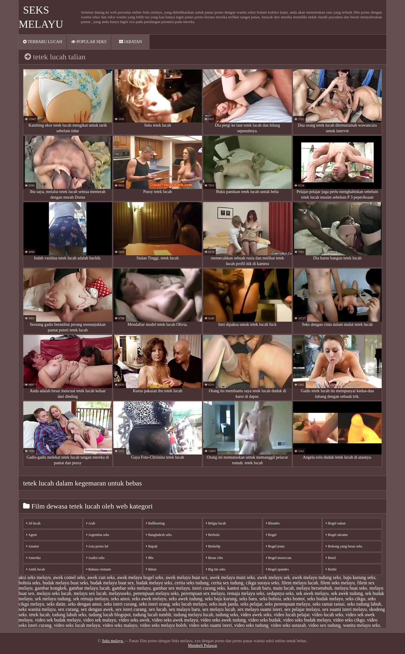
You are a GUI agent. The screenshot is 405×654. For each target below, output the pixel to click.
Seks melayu (113, 641)
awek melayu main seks (232, 577)
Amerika (33, 558)
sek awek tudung (347, 593)
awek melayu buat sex (187, 577)
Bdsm (151, 569)
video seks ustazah (288, 625)
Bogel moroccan (278, 558)
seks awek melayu (149, 598)
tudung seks (227, 614)
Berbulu (213, 535)
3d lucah (33, 523)
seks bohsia (270, 598)
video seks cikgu (349, 619)
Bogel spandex (277, 569)
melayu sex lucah (90, 593)
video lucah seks (327, 614)
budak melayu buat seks (65, 582)
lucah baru (261, 588)
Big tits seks (216, 569)
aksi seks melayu (35, 577)
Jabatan (130, 42)
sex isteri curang (130, 609)
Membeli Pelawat (202, 645)
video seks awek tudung (223, 619)
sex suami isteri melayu (344, 609)
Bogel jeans (275, 546)
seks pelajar (251, 603)
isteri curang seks (208, 588)
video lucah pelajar (292, 614)
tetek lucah (39, 614)
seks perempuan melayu (287, 603)
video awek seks (255, 614)
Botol (331, 558)
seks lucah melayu (189, 603)
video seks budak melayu (307, 619)
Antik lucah (35, 569)
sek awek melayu (312, 593)
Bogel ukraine (337, 535)
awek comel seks (69, 577)
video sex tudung (324, 625)
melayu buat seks (351, 588)
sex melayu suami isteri (259, 609)
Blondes (273, 523)
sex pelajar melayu (302, 609)
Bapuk (151, 546)
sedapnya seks (280, 593)
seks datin (56, 603)
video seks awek (134, 619)
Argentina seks (97, 535)
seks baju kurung (221, 598)
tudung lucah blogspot (110, 614)
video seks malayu (120, 625)
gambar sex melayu (171, 588)
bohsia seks (29, 582)
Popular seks (88, 42)
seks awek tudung (186, 598)
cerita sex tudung (227, 582)
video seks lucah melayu (77, 625)
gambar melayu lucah (89, 588)
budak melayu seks (154, 582)
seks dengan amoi (84, 603)
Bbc (150, 558)
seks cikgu (355, 598)
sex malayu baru (184, 609)
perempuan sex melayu (203, 593)
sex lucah (157, 609)
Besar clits (214, 558)
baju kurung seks (359, 577)
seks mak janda (223, 603)
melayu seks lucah (54, 593)
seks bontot (293, 598)
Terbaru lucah (42, 42)
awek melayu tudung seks (316, 577)
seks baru (248, 598)
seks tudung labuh (364, 603)
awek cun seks (101, 577)
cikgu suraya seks (262, 582)
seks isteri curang (120, 603)
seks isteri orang (154, 603)
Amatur (32, 546)
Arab (90, 523)
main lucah (283, 588)
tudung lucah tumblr (152, 614)
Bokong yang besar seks (344, 546)
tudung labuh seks (69, 614)
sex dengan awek (97, 609)
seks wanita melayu (37, 609)
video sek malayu (99, 619)
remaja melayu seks (245, 593)
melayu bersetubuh (314, 588)
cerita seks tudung (191, 582)
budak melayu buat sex (112, 582)
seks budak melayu (325, 598)
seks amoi (120, 598)
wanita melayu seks (361, 625)
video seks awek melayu (175, 619)
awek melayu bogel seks (140, 577)
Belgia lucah (216, 523)
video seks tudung (251, 625)
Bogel (271, 535)
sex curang (68, 609)
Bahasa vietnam (98, 569)
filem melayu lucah (299, 582)
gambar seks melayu (131, 588)
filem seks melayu (337, 582)
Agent (31, 535)
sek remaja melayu (90, 598)
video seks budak (264, 619)
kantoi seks (238, 588)
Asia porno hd (97, 546)
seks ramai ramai (328, 603)
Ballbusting (155, 523)
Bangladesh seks (159, 535)
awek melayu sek (273, 577)
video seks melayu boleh (163, 625)
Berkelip (213, 546)
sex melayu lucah (218, 609)
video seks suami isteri (210, 625)
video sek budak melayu (58, 619)
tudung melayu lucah (193, 614)
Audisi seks (95, 558)
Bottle (331, 569)
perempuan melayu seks (156, 593)
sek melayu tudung (53, 598)
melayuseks (120, 593)
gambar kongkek (51, 588)
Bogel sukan (336, 523)
